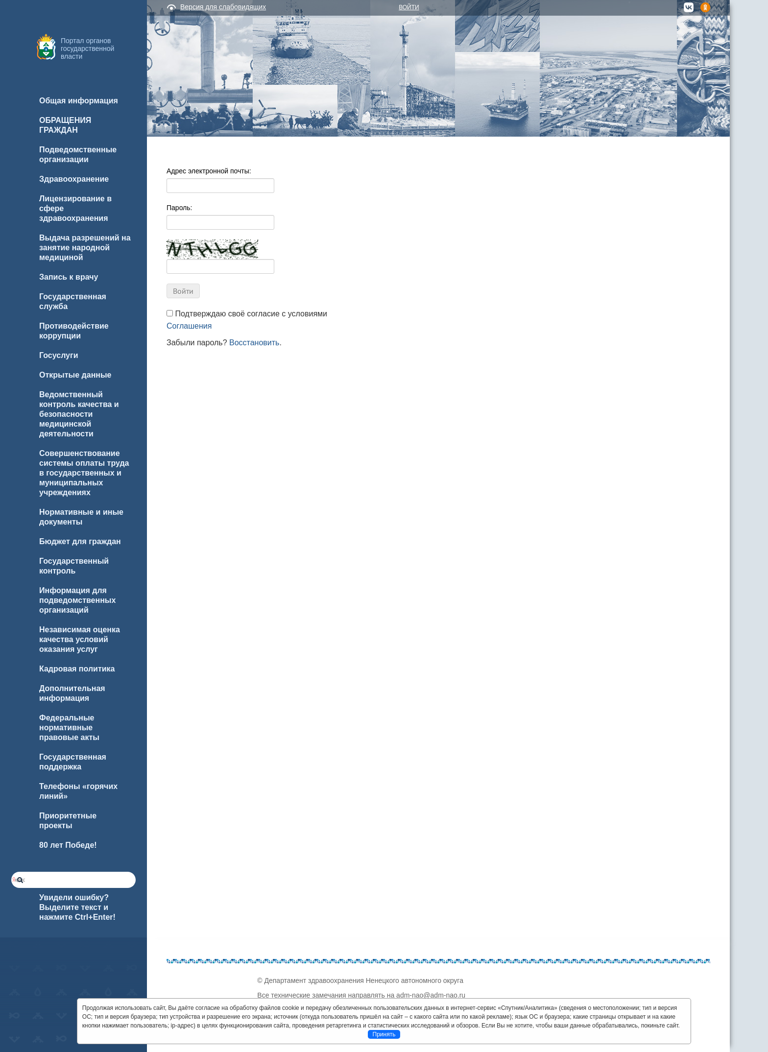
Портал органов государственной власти (87, 48)
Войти (409, 7)
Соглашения (189, 326)
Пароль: (179, 208)
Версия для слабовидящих (223, 7)
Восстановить (254, 342)
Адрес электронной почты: (209, 171)
